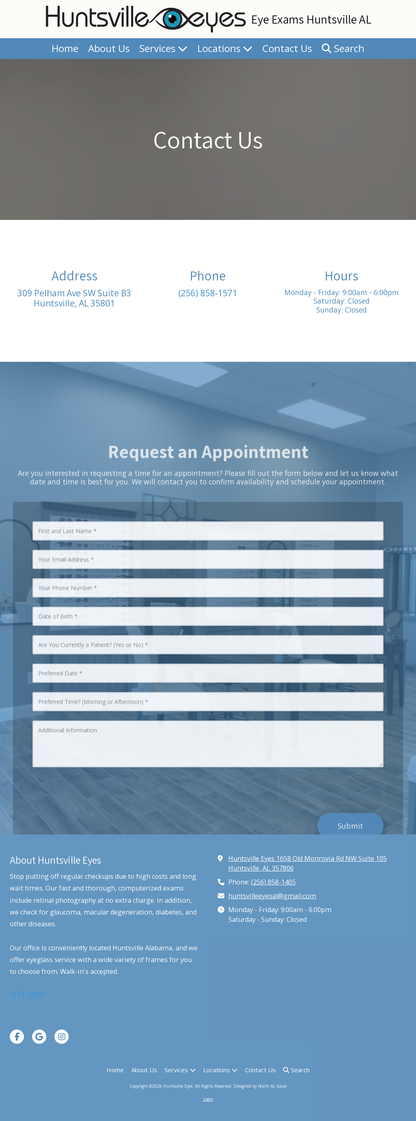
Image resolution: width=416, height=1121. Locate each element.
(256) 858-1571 (207, 293)
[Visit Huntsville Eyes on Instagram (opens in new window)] (61, 1037)
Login (208, 1099)
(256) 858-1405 (273, 882)
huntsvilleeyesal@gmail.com (272, 895)
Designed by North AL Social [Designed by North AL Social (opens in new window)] (260, 1086)
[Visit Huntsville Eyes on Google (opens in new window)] (39, 1037)
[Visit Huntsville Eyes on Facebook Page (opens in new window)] (17, 1037)
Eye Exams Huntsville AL (311, 19)
